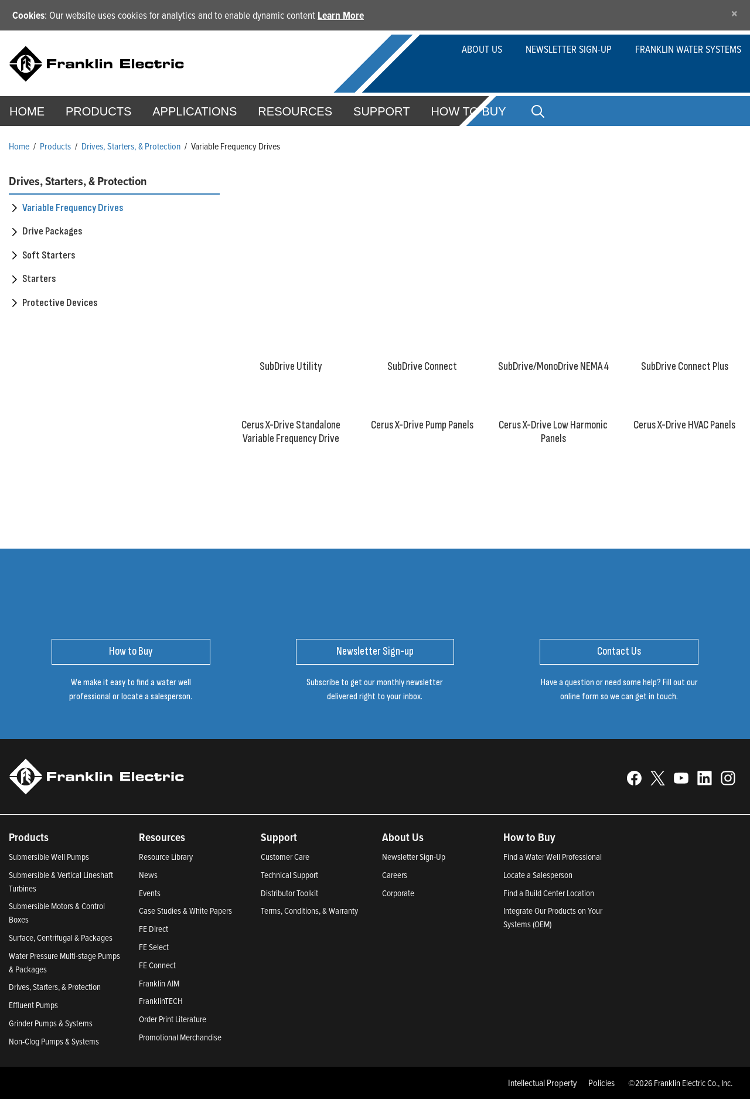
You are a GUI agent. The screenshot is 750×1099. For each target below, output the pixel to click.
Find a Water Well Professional (552, 856)
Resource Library (166, 856)
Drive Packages (52, 231)
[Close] (734, 13)
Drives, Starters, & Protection (130, 145)
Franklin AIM (159, 983)
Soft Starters (48, 255)
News (148, 875)
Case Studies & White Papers (185, 910)
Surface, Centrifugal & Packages (60, 937)
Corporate (398, 893)
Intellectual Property (542, 1082)
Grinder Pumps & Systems (51, 1023)
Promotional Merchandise (180, 1037)
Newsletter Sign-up (569, 49)
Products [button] (98, 111)
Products (55, 145)
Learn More (341, 15)
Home (19, 145)
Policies (601, 1082)
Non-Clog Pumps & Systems (54, 1041)
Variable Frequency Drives (72, 208)
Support (381, 111)
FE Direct (153, 929)
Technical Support (289, 875)
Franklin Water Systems (688, 49)
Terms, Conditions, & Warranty (309, 910)
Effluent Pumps (33, 1005)
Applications (194, 111)
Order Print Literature (172, 1019)
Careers (394, 875)
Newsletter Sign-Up (413, 856)
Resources (295, 111)
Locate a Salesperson (537, 875)
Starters (39, 278)
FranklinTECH (161, 1001)
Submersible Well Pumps (49, 856)
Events (150, 893)
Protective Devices (59, 302)
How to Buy (468, 111)
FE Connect (157, 965)
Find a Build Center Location (548, 893)
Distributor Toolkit (289, 893)
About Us (482, 49)
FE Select (154, 947)
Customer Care (285, 856)
